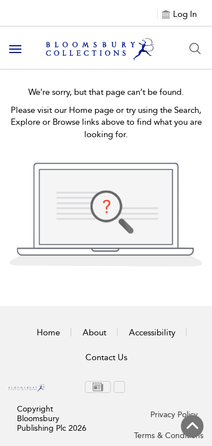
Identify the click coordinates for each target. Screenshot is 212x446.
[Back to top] (192, 426)
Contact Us (106, 357)
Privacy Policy (174, 414)
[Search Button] (195, 48)
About (94, 332)
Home (48, 332)
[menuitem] (98, 387)
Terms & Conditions (169, 435)
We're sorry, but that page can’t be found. (106, 92)
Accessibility (152, 332)
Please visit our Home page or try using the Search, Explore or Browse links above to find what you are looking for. (106, 122)
